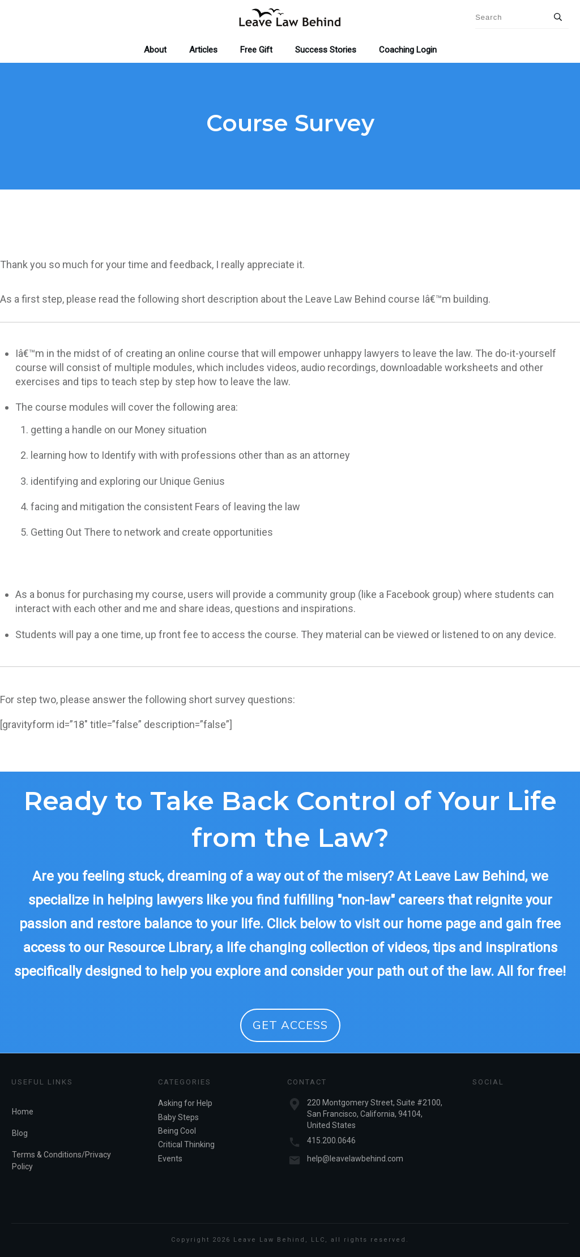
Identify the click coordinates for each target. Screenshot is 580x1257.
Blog (20, 1133)
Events (170, 1158)
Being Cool (177, 1130)
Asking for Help (185, 1103)
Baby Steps (178, 1117)
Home (22, 1111)
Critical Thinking (186, 1144)
